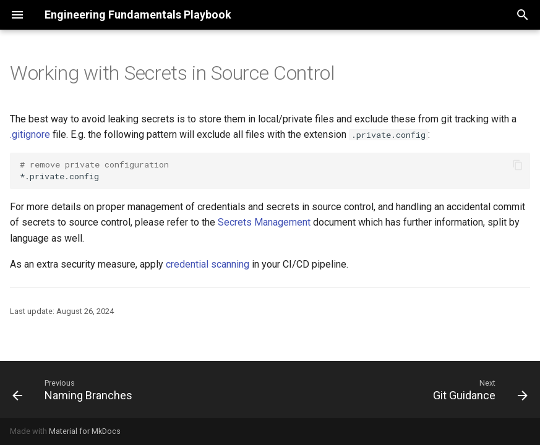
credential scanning (207, 264)
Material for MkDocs (85, 431)
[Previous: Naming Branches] (74, 389)
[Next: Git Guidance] (478, 389)
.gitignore (30, 134)
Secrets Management (264, 222)
